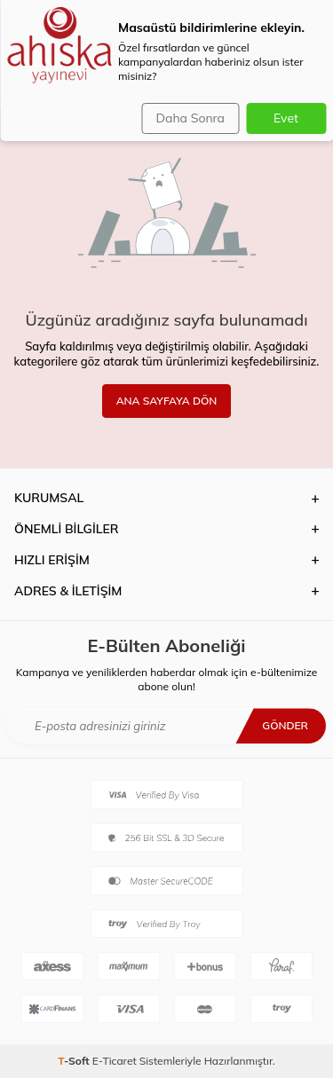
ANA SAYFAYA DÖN (167, 400)
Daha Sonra (190, 118)
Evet (286, 118)
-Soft (75, 1060)
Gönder (285, 725)
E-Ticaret (114, 1060)
